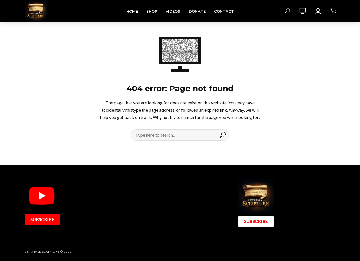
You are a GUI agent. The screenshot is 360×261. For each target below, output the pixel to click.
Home (132, 11)
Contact (224, 11)
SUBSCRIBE (42, 219)
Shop (151, 11)
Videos (173, 11)
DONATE (197, 11)
